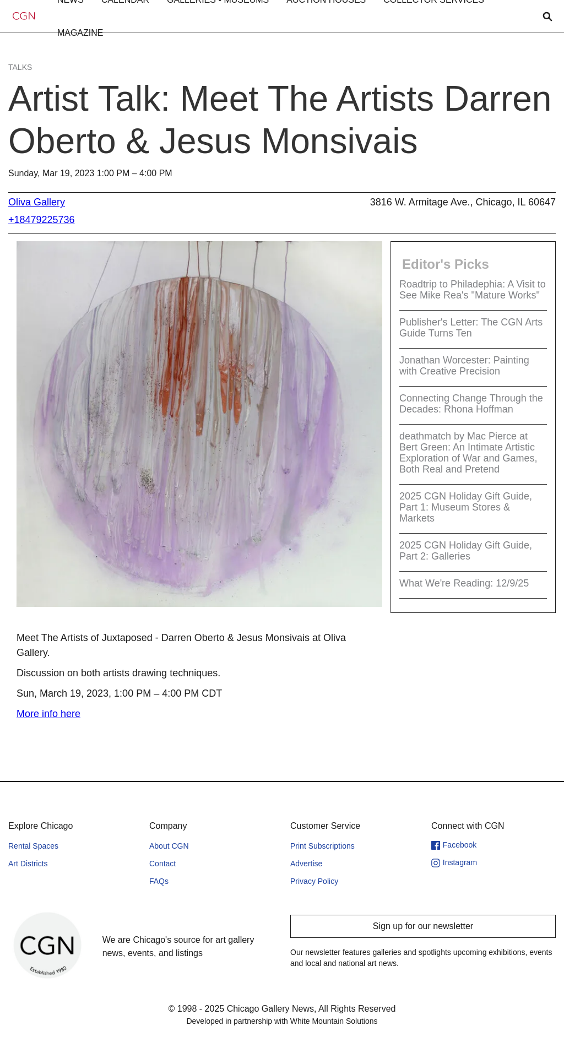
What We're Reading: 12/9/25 (464, 583)
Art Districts (28, 863)
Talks (20, 67)
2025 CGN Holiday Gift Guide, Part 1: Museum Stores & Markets (465, 507)
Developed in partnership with (281, 1021)
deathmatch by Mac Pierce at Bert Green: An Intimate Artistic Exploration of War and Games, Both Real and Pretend (468, 453)
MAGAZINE (80, 32)
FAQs (159, 881)
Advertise (306, 863)
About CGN (169, 846)
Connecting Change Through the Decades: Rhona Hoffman (471, 404)
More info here (48, 713)
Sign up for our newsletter (423, 926)
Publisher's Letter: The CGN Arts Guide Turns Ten (471, 328)
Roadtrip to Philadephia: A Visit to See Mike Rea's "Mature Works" (472, 290)
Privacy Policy (314, 881)
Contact (162, 863)
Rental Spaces (33, 846)
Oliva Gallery (36, 202)
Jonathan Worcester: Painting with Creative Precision (464, 366)
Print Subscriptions (322, 846)
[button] (80, 33)
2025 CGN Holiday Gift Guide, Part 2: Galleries (465, 551)
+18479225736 (41, 219)
